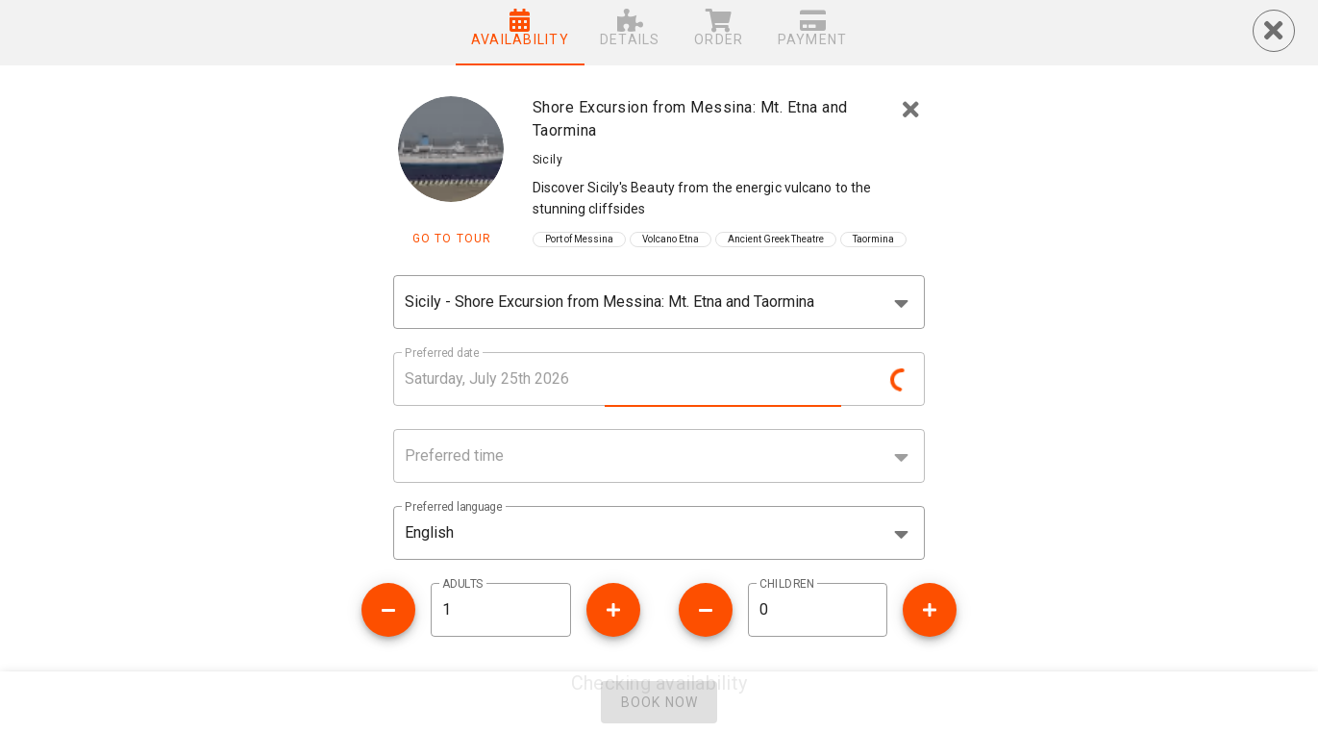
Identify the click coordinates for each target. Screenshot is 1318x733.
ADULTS (463, 584)
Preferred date (442, 353)
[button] (658, 533)
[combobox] (658, 302)
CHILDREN (786, 584)
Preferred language (453, 507)
